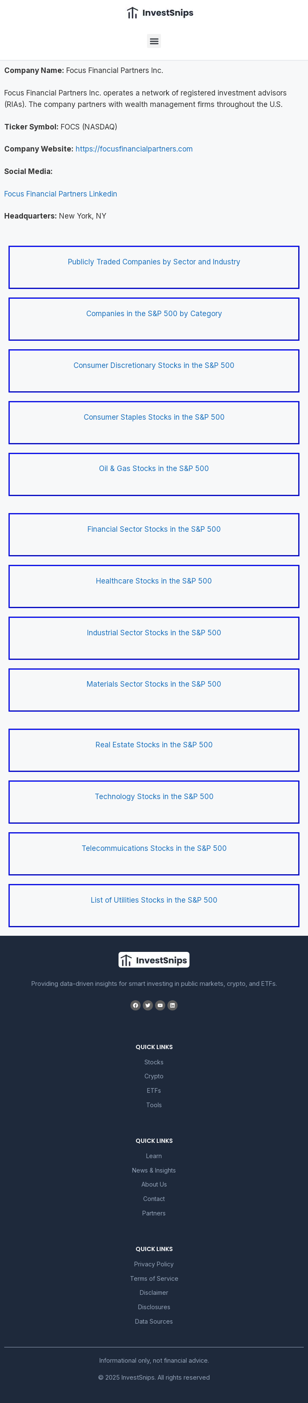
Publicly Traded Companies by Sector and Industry (154, 262)
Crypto (154, 1076)
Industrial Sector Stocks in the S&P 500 (154, 633)
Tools (154, 1104)
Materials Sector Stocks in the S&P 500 (154, 684)
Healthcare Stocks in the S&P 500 (154, 581)
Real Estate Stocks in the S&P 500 (154, 745)
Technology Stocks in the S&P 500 (154, 796)
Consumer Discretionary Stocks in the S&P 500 (154, 365)
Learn (154, 1155)
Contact (154, 1198)
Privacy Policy (154, 1264)
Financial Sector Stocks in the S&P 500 (154, 529)
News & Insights (154, 1170)
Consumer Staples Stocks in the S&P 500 (154, 417)
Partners (154, 1213)
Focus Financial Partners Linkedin (60, 194)
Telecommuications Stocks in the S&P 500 (154, 848)
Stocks (154, 1062)
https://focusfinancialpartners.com (134, 149)
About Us (154, 1184)
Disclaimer (154, 1292)
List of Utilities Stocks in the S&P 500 (154, 900)
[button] (154, 41)
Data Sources (154, 1321)
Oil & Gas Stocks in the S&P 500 (154, 468)
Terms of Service (154, 1278)
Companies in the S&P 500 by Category (154, 313)
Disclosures (154, 1306)
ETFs (154, 1090)
